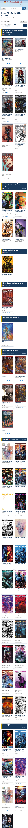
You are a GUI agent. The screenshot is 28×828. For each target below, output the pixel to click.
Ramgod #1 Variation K (20, 563)
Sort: (2, 21)
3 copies (3, 433)
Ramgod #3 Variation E (7, 715)
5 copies (3, 380)
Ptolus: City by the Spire (10, 350)
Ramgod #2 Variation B (20, 588)
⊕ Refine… (23, 21)
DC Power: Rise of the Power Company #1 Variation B (20, 211)
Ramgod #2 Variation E (7, 638)
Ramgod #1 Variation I (20, 537)
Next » (24, 25)
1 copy (16, 63)
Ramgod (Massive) (8, 725)
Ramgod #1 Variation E (20, 486)
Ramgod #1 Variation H (7, 537)
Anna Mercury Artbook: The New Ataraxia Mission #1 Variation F (20, 115)
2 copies (3, 63)
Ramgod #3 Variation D (20, 689)
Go (15, 24)
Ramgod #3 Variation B (20, 664)
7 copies (3, 312)
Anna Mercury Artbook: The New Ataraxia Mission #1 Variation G (7, 144)
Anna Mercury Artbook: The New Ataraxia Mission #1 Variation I (7, 173)
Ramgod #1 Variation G (20, 511)
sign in (17, 4)
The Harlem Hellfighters (10, 250)
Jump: (3, 26)
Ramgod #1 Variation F (7, 511)
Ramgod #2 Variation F (20, 638)
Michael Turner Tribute (9, 318)
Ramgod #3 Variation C (7, 689)
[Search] (24, 8)
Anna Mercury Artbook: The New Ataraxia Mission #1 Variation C (7, 87)
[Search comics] (14, 8)
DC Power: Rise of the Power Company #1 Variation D (20, 239)
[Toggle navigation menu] (2, 2)
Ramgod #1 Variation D (7, 486)
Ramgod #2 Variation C (7, 613)
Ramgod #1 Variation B (7, 461)
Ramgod (5, 439)
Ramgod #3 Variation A (7, 664)
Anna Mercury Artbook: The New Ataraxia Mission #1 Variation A (7, 58)
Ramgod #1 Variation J (7, 563)
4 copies (16, 407)
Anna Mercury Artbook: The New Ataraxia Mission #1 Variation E (7, 115)
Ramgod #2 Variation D (20, 613)
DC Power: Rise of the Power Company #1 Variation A (7, 212)
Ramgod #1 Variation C (20, 461)
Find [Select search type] (3, 8)
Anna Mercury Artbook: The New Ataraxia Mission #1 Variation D (20, 86)
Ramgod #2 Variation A (7, 588)
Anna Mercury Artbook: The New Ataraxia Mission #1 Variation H (20, 144)
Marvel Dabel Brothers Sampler (12, 283)
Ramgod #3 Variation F (20, 715)
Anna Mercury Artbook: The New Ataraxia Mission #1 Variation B (20, 49)
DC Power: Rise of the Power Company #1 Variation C (7, 239)
